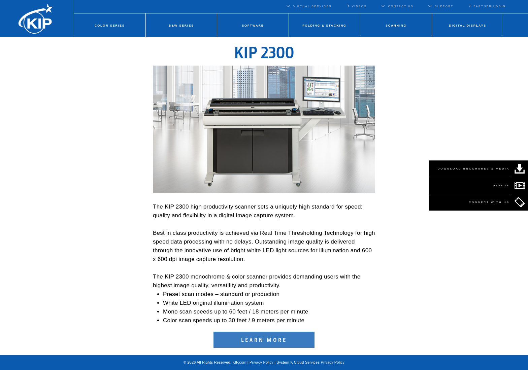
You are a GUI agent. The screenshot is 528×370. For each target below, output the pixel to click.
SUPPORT (444, 6)
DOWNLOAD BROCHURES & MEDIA (473, 168)
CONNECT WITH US (489, 202)
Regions (520, 6)
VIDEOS (356, 6)
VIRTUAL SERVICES (312, 6)
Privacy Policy (261, 362)
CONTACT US (401, 6)
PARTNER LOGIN (487, 6)
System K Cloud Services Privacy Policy (310, 362)
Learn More (264, 339)
